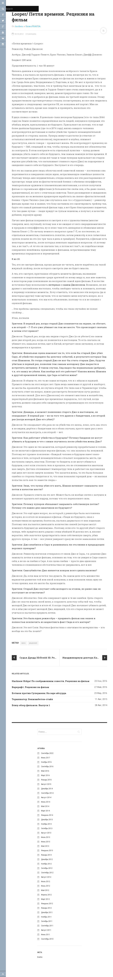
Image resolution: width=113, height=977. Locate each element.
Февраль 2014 (47, 815)
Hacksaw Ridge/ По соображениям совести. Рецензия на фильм (50, 681)
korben (19, 26)
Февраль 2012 (47, 904)
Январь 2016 (46, 780)
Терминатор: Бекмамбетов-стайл (32, 699)
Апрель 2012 (46, 895)
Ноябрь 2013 (46, 824)
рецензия (33, 643)
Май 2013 (45, 846)
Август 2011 (46, 930)
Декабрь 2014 (47, 789)
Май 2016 (45, 771)
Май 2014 (45, 806)
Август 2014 (46, 797)
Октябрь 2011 (46, 921)
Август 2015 (46, 784)
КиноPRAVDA (32, 26)
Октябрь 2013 (46, 828)
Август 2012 (46, 877)
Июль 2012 (45, 881)
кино (23, 643)
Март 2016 (45, 775)
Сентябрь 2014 (47, 793)
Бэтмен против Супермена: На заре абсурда (39, 693)
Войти (39, 957)
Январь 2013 (46, 855)
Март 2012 (45, 899)
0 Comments (31, 34)
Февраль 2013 (47, 851)
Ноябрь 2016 (46, 762)
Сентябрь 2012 (47, 873)
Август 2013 (46, 833)
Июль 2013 (45, 837)
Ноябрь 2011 (46, 917)
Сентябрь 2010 (47, 939)
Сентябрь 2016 (47, 767)
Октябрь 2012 (46, 868)
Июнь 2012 (45, 886)
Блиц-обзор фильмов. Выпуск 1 (31, 705)
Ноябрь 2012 (46, 864)
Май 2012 (45, 890)
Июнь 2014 (45, 802)
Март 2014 (45, 811)
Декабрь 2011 (47, 912)
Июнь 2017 (45, 758)
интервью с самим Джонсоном (66, 284)
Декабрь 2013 (47, 820)
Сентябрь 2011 (47, 926)
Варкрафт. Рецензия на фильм (30, 687)
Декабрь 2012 (47, 859)
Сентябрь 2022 (47, 753)
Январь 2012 (46, 908)
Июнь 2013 (45, 842)
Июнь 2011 (45, 935)
